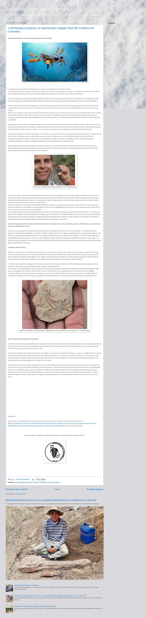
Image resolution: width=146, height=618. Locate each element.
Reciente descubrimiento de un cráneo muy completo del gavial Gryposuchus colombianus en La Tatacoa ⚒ (51, 500)
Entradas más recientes (17, 489)
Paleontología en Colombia (39, 8)
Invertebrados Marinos (46, 482)
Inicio (57, 489)
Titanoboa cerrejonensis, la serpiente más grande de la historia (35, 606)
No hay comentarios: (23, 479)
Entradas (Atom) (20, 494)
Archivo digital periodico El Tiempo (26, 482)
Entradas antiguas (95, 489)
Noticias (57, 482)
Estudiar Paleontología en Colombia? (26, 585)
